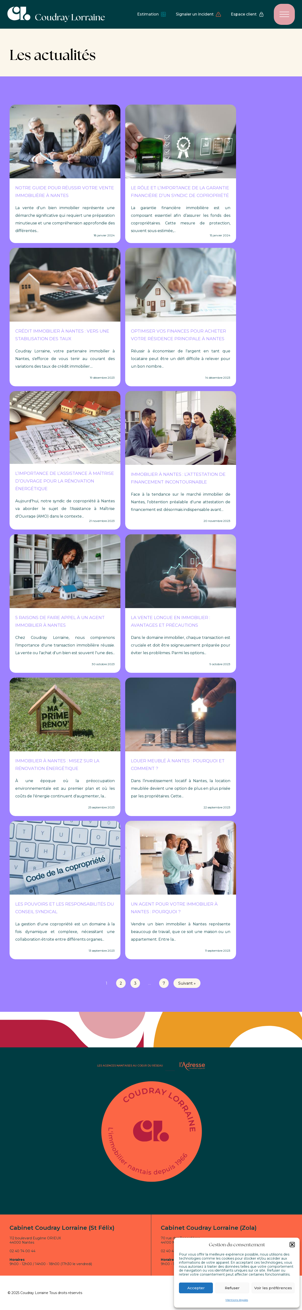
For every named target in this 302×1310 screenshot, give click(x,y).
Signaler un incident (198, 14)
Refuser (232, 1288)
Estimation (151, 14)
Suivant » (187, 983)
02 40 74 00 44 (22, 1251)
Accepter (196, 1288)
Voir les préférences (273, 1288)
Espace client (247, 14)
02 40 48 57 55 (173, 1251)
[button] (292, 1244)
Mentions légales (237, 1300)
